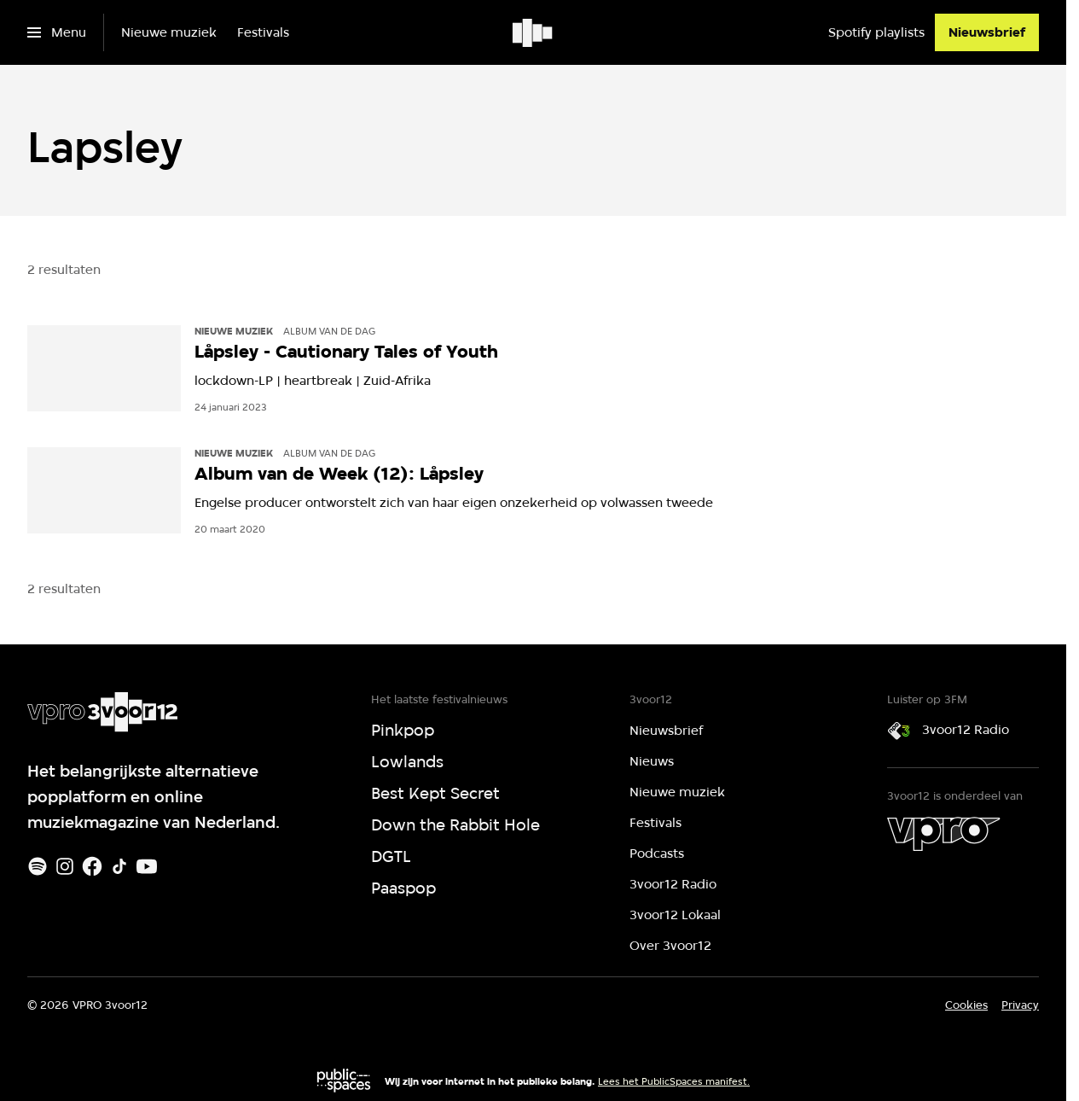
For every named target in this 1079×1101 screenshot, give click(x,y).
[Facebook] (92, 866)
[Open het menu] (56, 32)
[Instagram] (65, 866)
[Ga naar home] (533, 32)
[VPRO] (943, 834)
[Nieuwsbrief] (987, 32)
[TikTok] (119, 866)
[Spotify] (37, 866)
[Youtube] (146, 866)
